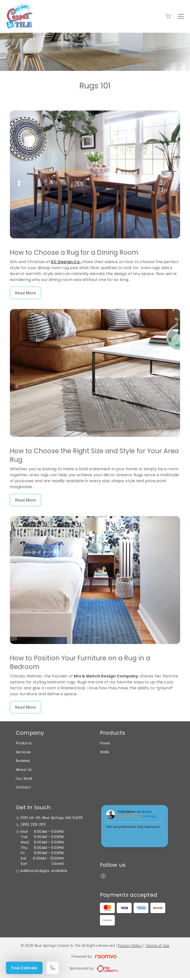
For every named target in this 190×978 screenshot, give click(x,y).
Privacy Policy (130, 945)
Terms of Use (157, 945)
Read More (25, 292)
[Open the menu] (181, 16)
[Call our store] (53, 968)
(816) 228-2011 (33, 824)
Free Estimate (24, 967)
